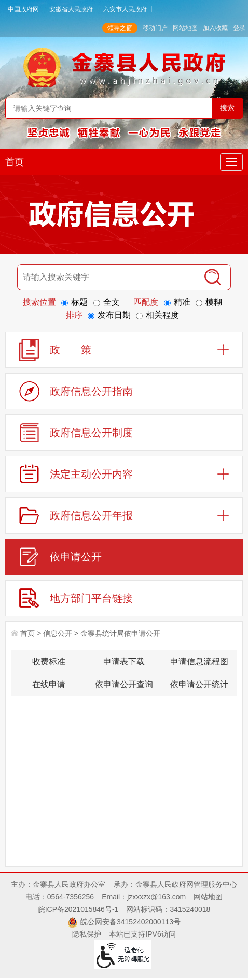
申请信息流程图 (199, 661)
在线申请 (48, 684)
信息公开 (57, 633)
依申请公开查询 (124, 684)
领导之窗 (119, 28)
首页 (14, 162)
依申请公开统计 (199, 684)
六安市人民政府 (125, 9)
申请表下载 (124, 661)
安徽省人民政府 (71, 9)
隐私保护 (86, 934)
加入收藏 (215, 28)
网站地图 (185, 28)
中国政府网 (23, 9)
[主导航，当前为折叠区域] (231, 162)
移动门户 (155, 28)
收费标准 (48, 661)
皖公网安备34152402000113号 (130, 921)
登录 (239, 28)
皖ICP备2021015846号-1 (78, 909)
